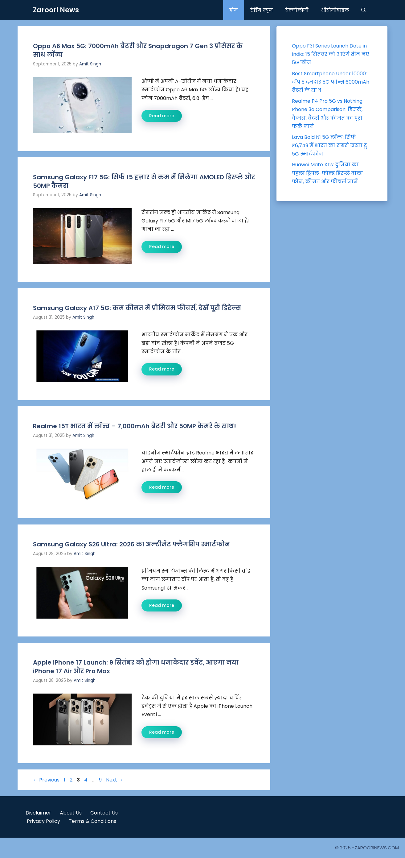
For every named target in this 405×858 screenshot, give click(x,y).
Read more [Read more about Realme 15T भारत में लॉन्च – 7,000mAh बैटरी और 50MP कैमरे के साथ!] (161, 487)
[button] (363, 10)
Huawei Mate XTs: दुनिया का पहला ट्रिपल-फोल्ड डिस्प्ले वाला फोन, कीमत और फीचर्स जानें (327, 173)
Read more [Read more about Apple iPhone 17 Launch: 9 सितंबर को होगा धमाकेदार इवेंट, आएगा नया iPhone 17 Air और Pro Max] (161, 732)
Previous (46, 779)
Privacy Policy (43, 821)
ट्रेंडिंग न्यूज (261, 10)
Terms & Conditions (92, 821)
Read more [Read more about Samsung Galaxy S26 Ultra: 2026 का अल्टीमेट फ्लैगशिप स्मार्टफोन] (161, 605)
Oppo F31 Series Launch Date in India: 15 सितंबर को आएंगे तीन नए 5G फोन (330, 54)
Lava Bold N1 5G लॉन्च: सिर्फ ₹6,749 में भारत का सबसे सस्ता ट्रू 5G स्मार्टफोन (329, 145)
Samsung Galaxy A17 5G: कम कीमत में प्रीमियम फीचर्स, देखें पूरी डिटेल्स (137, 308)
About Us (71, 812)
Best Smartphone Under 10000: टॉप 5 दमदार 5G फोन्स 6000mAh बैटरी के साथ (330, 82)
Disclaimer (38, 812)
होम (233, 10)
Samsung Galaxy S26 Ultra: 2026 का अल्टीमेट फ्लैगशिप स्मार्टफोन (131, 544)
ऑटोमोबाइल (335, 10)
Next (114, 779)
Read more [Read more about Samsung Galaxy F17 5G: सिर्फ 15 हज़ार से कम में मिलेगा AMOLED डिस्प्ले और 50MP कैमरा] (161, 246)
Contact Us (104, 812)
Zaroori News (56, 10)
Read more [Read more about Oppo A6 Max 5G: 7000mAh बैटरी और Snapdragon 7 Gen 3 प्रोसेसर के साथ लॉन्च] (161, 116)
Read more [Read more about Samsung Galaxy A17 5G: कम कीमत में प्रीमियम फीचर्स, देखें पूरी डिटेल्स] (161, 369)
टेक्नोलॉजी (297, 10)
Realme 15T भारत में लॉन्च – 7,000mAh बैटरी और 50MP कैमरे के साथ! (134, 426)
